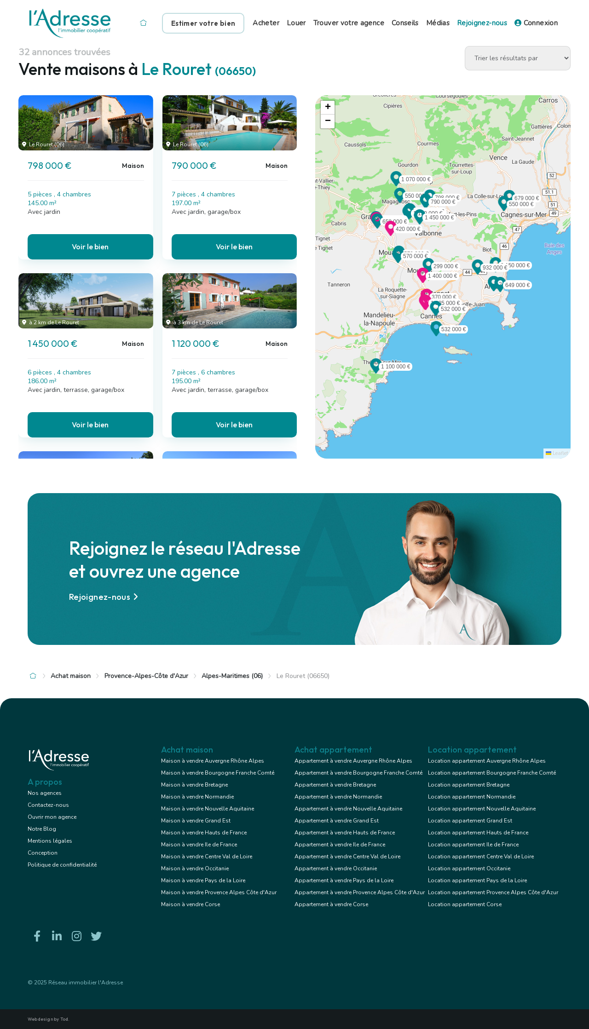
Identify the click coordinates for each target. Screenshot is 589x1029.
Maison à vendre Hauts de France (204, 832)
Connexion (536, 23)
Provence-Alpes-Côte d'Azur (146, 676)
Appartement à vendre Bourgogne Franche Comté (358, 772)
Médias (438, 23)
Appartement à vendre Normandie (338, 796)
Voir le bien (90, 246)
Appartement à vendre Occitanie (335, 868)
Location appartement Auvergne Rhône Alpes (487, 761)
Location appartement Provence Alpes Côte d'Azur (493, 892)
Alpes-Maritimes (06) (232, 676)
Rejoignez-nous (482, 23)
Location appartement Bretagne (468, 784)
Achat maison (71, 676)
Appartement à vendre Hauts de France (344, 832)
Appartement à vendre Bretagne (335, 784)
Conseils (405, 23)
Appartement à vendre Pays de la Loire (343, 880)
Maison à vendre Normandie (197, 796)
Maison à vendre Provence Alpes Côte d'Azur (219, 892)
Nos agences (45, 793)
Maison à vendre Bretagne (194, 784)
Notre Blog (42, 829)
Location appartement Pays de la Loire (477, 880)
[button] (425, 206)
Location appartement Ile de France (473, 844)
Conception (43, 853)
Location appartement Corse (465, 904)
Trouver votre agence (348, 23)
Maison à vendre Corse (190, 904)
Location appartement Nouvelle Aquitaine (482, 808)
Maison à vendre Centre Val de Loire (206, 856)
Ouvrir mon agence (52, 817)
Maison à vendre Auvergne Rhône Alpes (212, 761)
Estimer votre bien (203, 23)
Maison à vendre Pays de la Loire (203, 880)
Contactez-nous (48, 805)
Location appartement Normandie (471, 796)
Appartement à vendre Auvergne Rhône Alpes (353, 761)
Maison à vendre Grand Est (196, 820)
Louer (296, 23)
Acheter (266, 23)
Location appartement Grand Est (470, 820)
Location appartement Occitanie (469, 868)
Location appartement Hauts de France (478, 832)
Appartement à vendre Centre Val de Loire (347, 856)
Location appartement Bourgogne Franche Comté (492, 772)
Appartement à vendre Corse (331, 904)
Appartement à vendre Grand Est (336, 820)
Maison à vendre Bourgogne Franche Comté (217, 772)
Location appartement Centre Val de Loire (481, 856)
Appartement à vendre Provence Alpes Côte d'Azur (359, 892)
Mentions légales (50, 841)
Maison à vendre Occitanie (195, 868)
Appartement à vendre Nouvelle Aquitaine (348, 808)
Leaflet (557, 453)
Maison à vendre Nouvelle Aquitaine (207, 808)
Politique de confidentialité (62, 864)
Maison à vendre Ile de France (199, 844)
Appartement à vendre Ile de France (339, 844)
